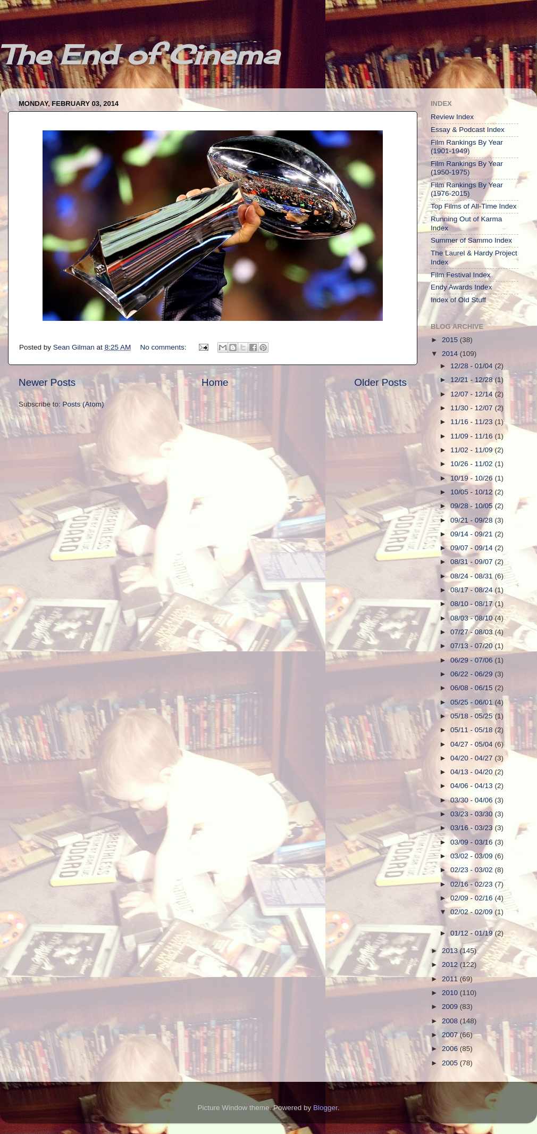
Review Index (452, 117)
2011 (451, 979)
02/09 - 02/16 (472, 898)
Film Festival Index (461, 275)
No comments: (164, 347)
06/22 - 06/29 (472, 674)
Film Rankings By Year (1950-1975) (467, 168)
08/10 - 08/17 (472, 604)
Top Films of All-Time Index (474, 206)
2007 (451, 1035)
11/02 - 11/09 (472, 450)
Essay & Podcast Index (468, 130)
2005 (451, 1063)
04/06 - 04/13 (472, 786)
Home (215, 382)
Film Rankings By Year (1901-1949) (467, 146)
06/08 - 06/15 (472, 688)
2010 (451, 993)
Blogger (325, 1108)
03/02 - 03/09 (472, 856)
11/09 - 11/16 (472, 436)
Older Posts (380, 382)
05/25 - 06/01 (472, 702)
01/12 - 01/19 (472, 933)
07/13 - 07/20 (472, 646)
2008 (451, 1021)
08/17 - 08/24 (472, 590)
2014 (451, 354)
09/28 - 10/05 (472, 506)
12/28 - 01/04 (472, 366)
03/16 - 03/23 (472, 828)
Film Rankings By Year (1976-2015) (467, 189)
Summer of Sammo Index (471, 240)
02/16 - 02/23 (472, 884)
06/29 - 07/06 (472, 660)
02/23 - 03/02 (472, 870)
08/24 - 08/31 (472, 576)
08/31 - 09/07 (472, 562)
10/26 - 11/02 (472, 464)
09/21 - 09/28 (472, 520)
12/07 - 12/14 (472, 394)
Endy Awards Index (461, 287)
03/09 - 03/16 (472, 842)
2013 (451, 951)
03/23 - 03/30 (472, 814)
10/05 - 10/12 (472, 492)
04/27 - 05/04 (472, 744)
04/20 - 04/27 (472, 758)
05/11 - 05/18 (472, 730)
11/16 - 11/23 (472, 422)
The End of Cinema (139, 54)
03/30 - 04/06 (472, 800)
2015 (451, 340)
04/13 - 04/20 (472, 772)
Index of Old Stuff (458, 300)
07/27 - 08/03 (472, 632)
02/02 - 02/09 (472, 912)
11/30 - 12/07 (472, 408)
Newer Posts (47, 382)
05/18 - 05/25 (472, 716)
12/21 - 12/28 (472, 380)
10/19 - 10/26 (472, 478)
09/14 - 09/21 (472, 534)
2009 (451, 1007)
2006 (451, 1049)
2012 (451, 965)
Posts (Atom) (83, 404)
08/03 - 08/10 (472, 618)
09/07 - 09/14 (472, 548)
